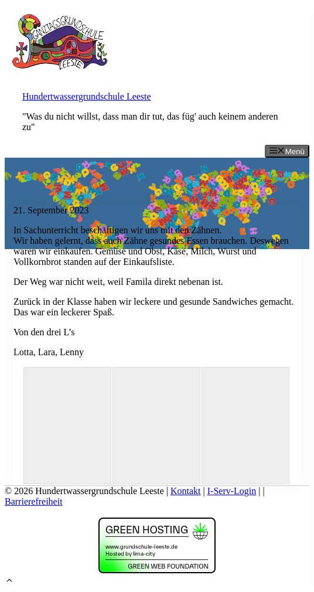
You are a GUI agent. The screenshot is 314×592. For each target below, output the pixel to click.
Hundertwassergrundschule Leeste (86, 96)
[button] (9, 582)
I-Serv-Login (232, 491)
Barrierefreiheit (34, 501)
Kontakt (185, 491)
